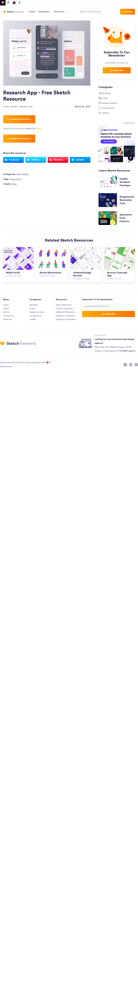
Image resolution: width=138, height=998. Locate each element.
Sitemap (30, 363)
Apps (18, 174)
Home (6, 107)
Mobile (14, 107)
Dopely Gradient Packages (125, 182)
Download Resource (19, 119)
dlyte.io (38, 129)
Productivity (15, 179)
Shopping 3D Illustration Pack (127, 200)
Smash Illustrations (50, 272)
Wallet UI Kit (13, 272)
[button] (127, 12)
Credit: (10, 184)
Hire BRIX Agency (127, 351)
